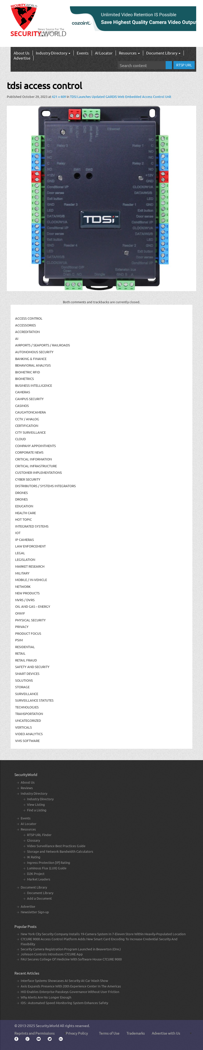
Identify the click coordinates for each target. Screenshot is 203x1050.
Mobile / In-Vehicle (31, 579)
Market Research (29, 566)
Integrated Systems (31, 526)
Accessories (25, 325)
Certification (26, 425)
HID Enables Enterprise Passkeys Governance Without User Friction (70, 991)
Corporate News (29, 452)
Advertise (22, 58)
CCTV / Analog (27, 419)
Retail (20, 653)
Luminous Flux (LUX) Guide (46, 868)
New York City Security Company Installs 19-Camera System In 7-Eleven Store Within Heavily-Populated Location (103, 934)
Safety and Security (32, 667)
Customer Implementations (38, 472)
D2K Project (35, 873)
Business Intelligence (33, 385)
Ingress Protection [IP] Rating (48, 862)
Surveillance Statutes (34, 700)
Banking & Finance (30, 358)
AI (16, 338)
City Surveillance (30, 432)
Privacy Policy (77, 1033)
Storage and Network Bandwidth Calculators (60, 851)
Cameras (22, 392)
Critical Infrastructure (36, 466)
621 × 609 (59, 96)
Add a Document (39, 898)
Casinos (22, 405)
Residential (25, 647)
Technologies (27, 707)
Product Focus (28, 633)
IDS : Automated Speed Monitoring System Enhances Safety (64, 1003)
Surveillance (26, 694)
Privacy (22, 626)
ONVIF (20, 613)
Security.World (47, 1025)
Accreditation (27, 331)
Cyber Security (27, 479)
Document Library (163, 52)
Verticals (23, 727)
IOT (17, 533)
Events (83, 52)
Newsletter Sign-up (35, 912)
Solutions (24, 680)
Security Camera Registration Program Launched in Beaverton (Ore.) (71, 949)
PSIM (19, 640)
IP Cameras (24, 539)
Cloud (20, 439)
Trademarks (135, 1033)
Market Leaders (38, 879)
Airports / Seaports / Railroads (42, 345)
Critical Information (33, 459)
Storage (22, 687)
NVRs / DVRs (25, 600)
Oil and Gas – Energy (32, 606)
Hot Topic (23, 519)
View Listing (36, 804)
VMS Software (27, 740)
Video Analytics (29, 734)
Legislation (25, 559)
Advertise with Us (166, 1033)
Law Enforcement (30, 546)
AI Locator (104, 52)
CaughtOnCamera (30, 412)
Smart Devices (27, 673)
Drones (21, 492)
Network (23, 586)
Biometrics (24, 378)
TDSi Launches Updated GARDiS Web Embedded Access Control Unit (120, 96)
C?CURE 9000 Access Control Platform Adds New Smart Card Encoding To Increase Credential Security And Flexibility (99, 941)
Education (24, 506)
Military (22, 573)
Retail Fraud (26, 660)
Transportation (29, 713)
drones (21, 499)
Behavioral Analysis (33, 365)
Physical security (30, 620)
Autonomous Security (34, 352)
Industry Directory (53, 52)
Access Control (28, 318)
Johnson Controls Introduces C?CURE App (52, 954)
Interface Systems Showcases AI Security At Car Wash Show (64, 980)
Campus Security (29, 399)
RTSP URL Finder (39, 835)
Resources (129, 52)
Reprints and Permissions (34, 1033)
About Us (22, 52)
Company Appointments (35, 446)
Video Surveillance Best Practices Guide (56, 846)
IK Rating (33, 857)
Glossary (33, 840)
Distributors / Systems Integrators (45, 486)
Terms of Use (109, 1033)
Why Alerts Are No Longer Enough (46, 997)
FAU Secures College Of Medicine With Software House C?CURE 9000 (71, 959)
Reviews (27, 788)
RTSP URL (184, 65)
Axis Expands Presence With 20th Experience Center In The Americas (71, 986)
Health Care (25, 513)
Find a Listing (36, 810)
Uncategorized (28, 720)
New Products (27, 593)
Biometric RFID (27, 372)
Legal (20, 553)
